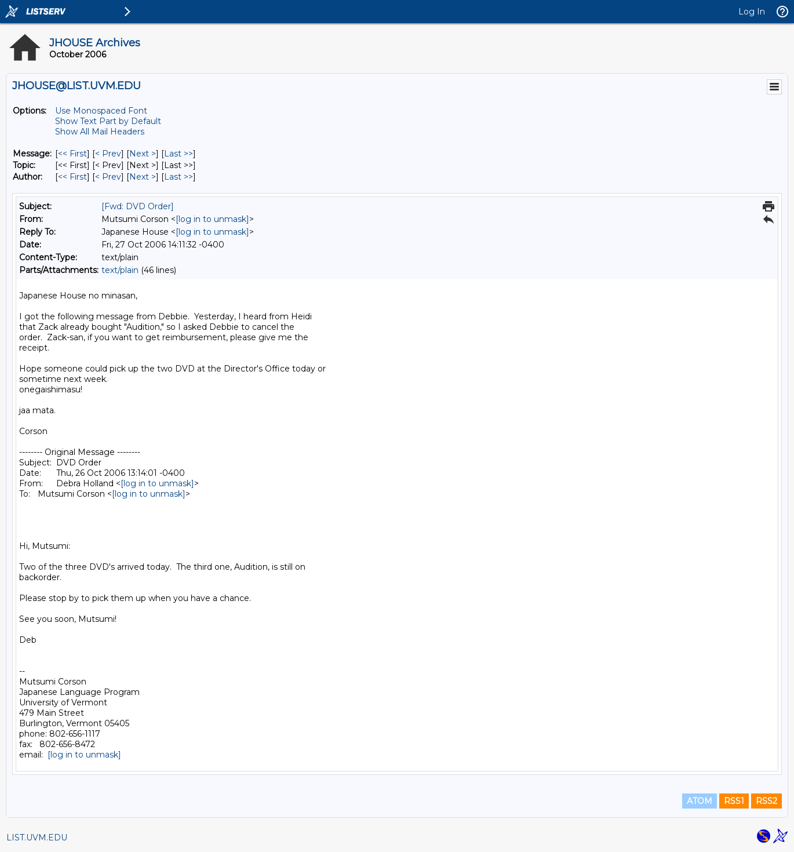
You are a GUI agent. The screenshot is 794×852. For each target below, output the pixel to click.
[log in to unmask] (212, 219)
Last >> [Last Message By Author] (178, 177)
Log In (751, 11)
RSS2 (766, 801)
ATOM (699, 801)
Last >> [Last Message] (178, 153)
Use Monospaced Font (101, 110)
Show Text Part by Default (108, 121)
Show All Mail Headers (99, 131)
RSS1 (734, 801)
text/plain (120, 270)
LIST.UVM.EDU (36, 837)
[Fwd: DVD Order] (137, 206)
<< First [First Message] (72, 153)
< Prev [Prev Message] (108, 153)
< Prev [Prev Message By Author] (108, 177)
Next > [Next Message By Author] (142, 177)
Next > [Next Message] (142, 153)
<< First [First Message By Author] (72, 177)
